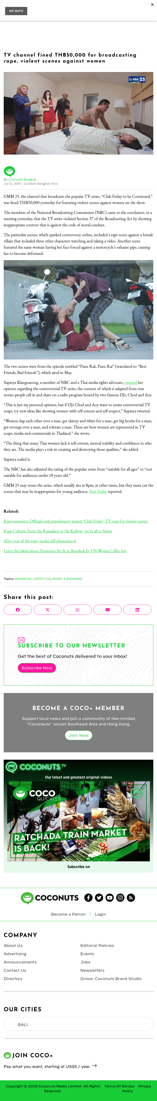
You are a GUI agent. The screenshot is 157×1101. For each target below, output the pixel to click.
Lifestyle (42, 578)
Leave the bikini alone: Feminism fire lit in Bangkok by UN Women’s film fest (65, 550)
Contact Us (15, 970)
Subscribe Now (37, 668)
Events (87, 954)
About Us (13, 945)
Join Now (78, 735)
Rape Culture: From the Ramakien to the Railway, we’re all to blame (58, 531)
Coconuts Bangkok (22, 179)
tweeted (131, 382)
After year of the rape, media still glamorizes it (40, 540)
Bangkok (23, 578)
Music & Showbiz (67, 578)
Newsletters (92, 970)
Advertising (15, 954)
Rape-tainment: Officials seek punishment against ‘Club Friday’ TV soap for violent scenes (76, 521)
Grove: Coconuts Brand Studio (111, 979)
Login (100, 914)
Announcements (20, 962)
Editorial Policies (97, 945)
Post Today (98, 491)
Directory (13, 979)
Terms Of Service (119, 1086)
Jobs (85, 962)
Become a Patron (68, 914)
